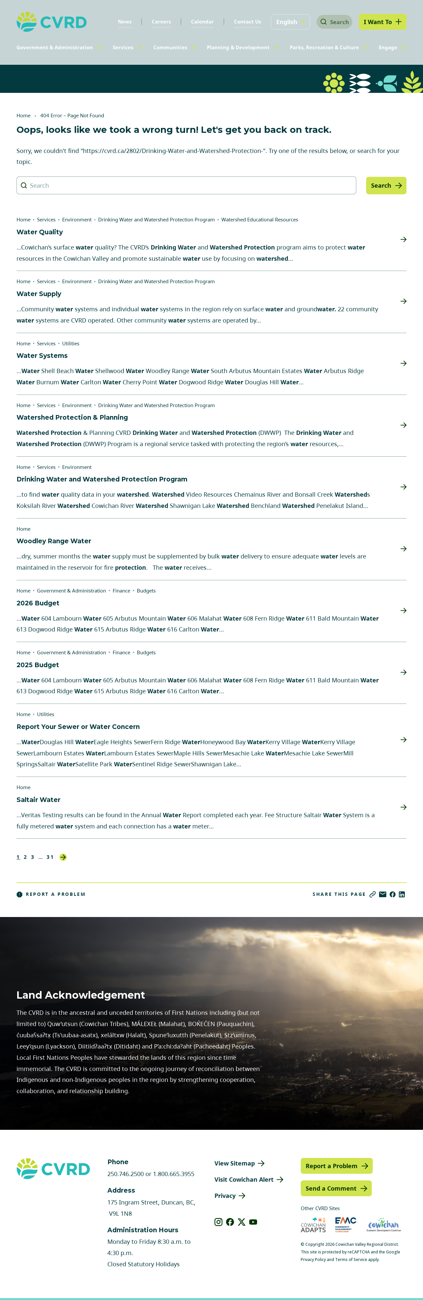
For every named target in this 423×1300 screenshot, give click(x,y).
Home (23, 115)
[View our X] (242, 1222)
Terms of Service (351, 1259)
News (120, 21)
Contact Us (242, 21)
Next (63, 857)
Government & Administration (55, 47)
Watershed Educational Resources (259, 219)
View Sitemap (234, 1163)
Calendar (197, 21)
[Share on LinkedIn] (401, 894)
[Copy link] (372, 894)
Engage (388, 47)
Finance (121, 590)
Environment (77, 219)
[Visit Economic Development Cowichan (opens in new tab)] (383, 1224)
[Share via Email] (382, 894)
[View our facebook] (230, 1222)
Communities (170, 47)
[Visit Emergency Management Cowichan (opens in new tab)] (345, 1224)
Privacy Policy (313, 1259)
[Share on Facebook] (392, 894)
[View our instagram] (218, 1222)
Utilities (70, 343)
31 (51, 857)
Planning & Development (238, 47)
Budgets (146, 590)
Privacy (225, 1196)
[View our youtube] (253, 1222)
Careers (156, 21)
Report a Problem (51, 894)
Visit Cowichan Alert (244, 1179)
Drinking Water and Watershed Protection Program (156, 219)
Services (123, 47)
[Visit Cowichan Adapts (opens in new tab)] (313, 1224)
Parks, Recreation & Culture (324, 47)
